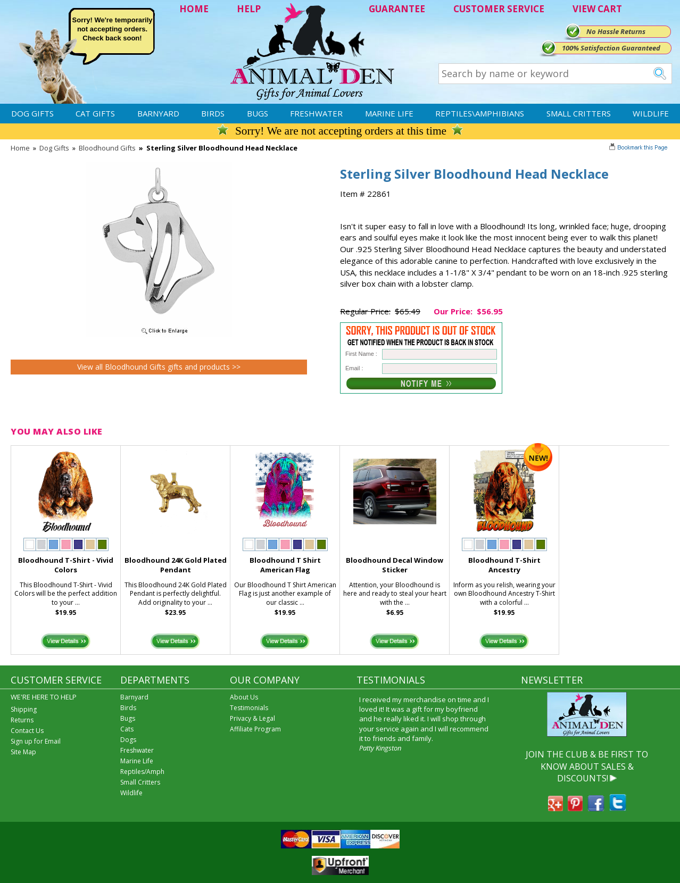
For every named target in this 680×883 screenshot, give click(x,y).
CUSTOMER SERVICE (498, 9)
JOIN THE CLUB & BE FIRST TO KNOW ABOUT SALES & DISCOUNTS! (587, 766)
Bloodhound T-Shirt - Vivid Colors (65, 565)
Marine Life (389, 113)
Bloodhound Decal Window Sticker (394, 565)
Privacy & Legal (252, 718)
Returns (22, 719)
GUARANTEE (397, 9)
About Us (244, 697)
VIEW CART (597, 9)
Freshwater (316, 113)
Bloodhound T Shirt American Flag (285, 565)
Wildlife (651, 113)
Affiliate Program (255, 729)
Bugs (257, 113)
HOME (194, 9)
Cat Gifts (95, 113)
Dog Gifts (32, 113)
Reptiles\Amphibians (479, 113)
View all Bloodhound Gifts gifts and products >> (159, 367)
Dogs (128, 739)
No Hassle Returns (615, 31)
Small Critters (578, 113)
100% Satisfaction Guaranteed (611, 48)
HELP (249, 9)
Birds (213, 113)
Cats (127, 729)
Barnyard (158, 113)
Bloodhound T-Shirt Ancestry (504, 565)
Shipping (24, 709)
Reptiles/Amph (142, 771)
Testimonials (249, 707)
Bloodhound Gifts (107, 148)
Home (20, 148)
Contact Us (27, 730)
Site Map (23, 751)
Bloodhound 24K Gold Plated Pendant (176, 565)
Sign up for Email (36, 741)
